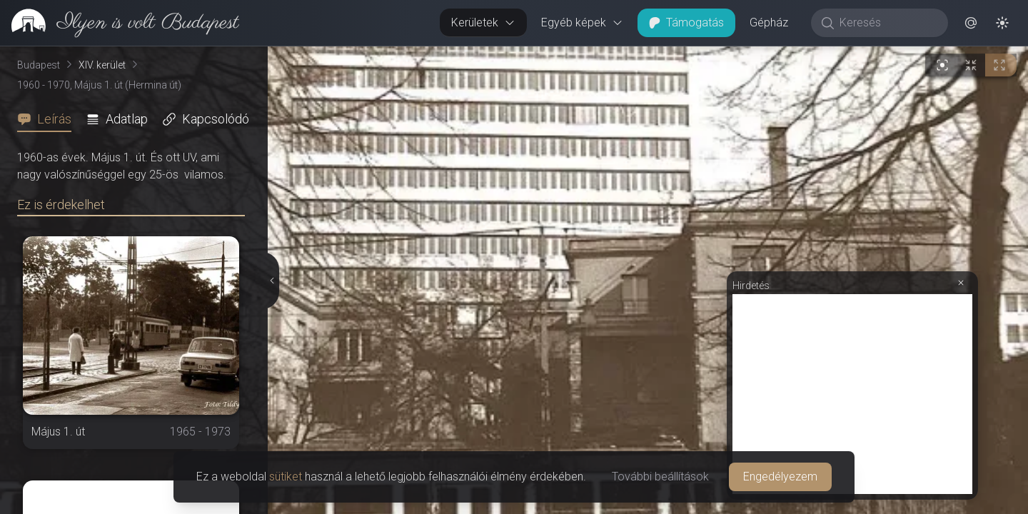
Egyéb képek (582, 22)
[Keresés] (887, 22)
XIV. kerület (102, 65)
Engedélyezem (780, 476)
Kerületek (483, 22)
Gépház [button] (769, 22)
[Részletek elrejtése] (270, 280)
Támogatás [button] (686, 22)
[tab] (48, 119)
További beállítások (660, 476)
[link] (119, 23)
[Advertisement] (852, 394)
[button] (971, 23)
